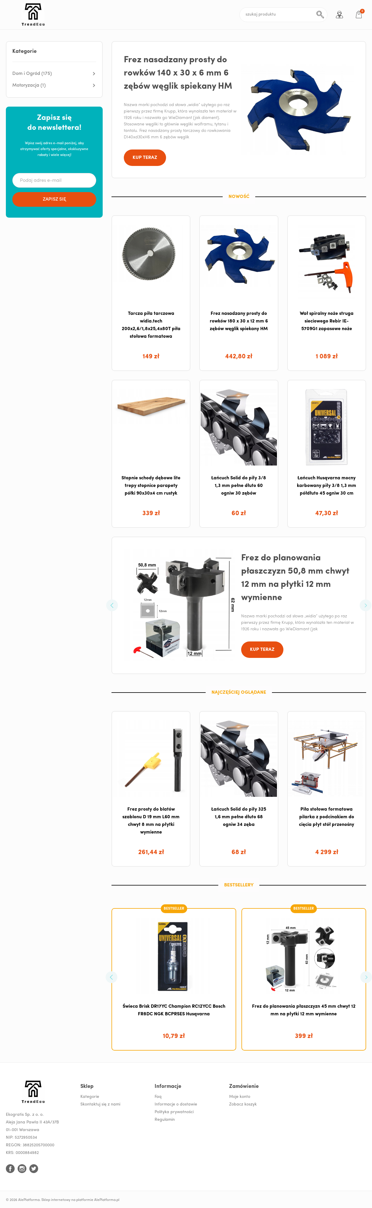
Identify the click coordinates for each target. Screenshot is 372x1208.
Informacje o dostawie (176, 1104)
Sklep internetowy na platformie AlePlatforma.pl (80, 1200)
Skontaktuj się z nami (100, 1104)
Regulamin (165, 1120)
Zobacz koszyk (243, 1104)
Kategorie (89, 1097)
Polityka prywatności (174, 1112)
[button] (54, 74)
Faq (158, 1097)
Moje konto (239, 1097)
